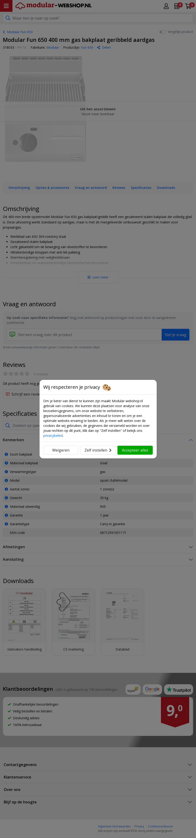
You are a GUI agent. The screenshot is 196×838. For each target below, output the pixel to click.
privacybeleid (53, 435)
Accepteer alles (135, 450)
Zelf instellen (98, 450)
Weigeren (60, 450)
